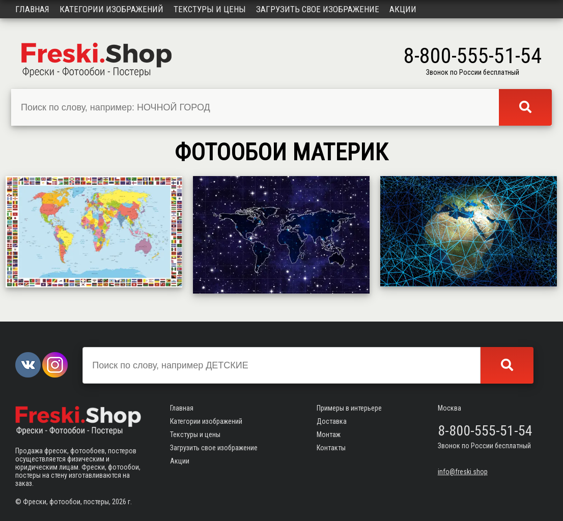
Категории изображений (111, 9)
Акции (402, 9)
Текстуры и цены (210, 9)
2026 (119, 502)
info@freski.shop (463, 472)
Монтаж (329, 434)
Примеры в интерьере (349, 408)
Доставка (332, 421)
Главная (32, 9)
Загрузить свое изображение (317, 9)
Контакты (331, 448)
